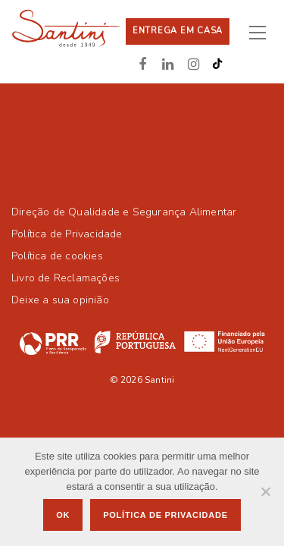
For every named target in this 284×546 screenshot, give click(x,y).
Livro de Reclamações (65, 278)
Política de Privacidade (67, 234)
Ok (63, 514)
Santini (159, 380)
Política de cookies (57, 256)
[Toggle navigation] (263, 31)
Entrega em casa (178, 30)
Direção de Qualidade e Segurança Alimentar (123, 212)
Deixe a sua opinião (60, 300)
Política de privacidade (165, 514)
